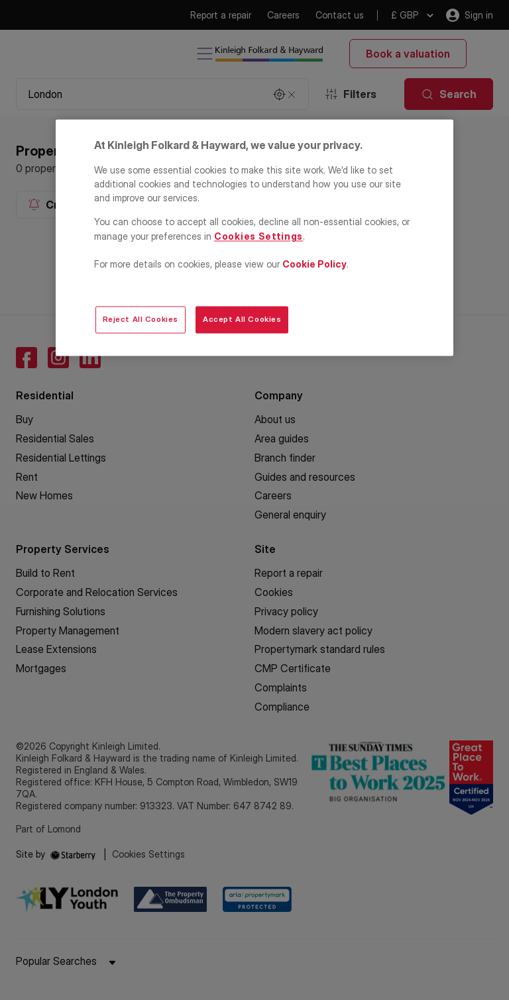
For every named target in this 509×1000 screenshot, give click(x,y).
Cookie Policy (314, 264)
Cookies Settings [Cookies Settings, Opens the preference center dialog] (258, 236)
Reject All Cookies (140, 319)
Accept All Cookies (242, 319)
